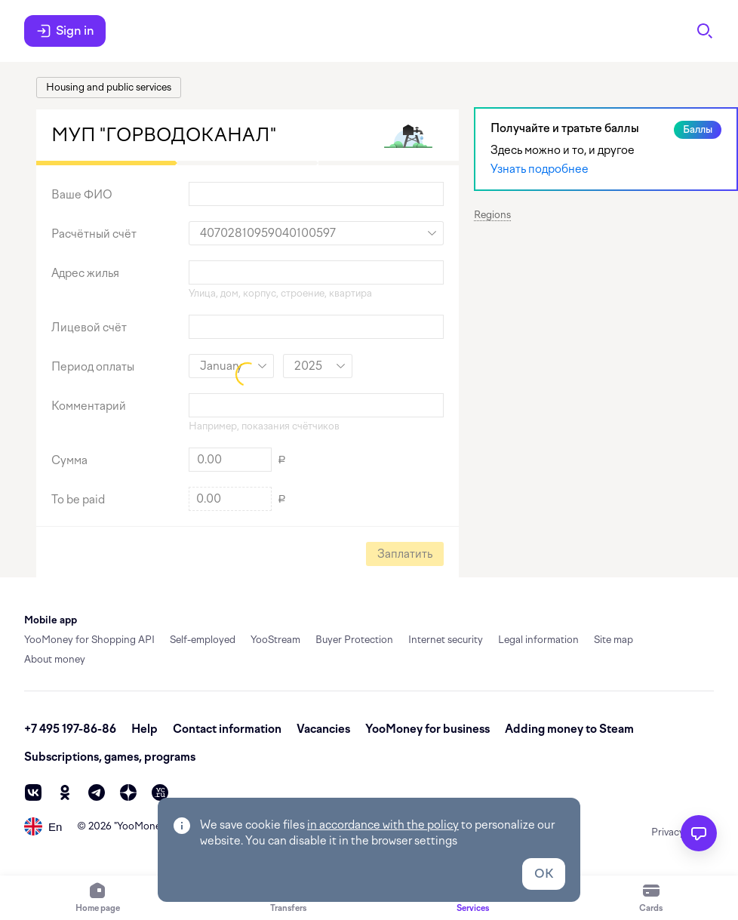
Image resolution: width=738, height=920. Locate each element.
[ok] (65, 792)
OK (543, 873)
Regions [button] (492, 214)
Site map (613, 639)
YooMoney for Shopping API (89, 639)
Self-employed (202, 639)
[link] (108, 87)
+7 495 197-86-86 (70, 729)
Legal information (538, 639)
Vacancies (323, 729)
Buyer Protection (354, 639)
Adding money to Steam (569, 729)
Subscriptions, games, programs (109, 757)
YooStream (275, 639)
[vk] (33, 792)
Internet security (445, 639)
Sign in (65, 30)
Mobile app (50, 620)
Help (144, 729)
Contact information (227, 729)
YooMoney (141, 826)
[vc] (160, 792)
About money (54, 659)
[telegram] (97, 792)
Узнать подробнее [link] (539, 169)
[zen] (128, 792)
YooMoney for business (427, 729)
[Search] (705, 31)
